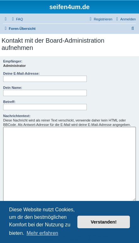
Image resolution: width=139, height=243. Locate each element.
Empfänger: (12, 61)
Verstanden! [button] (104, 221)
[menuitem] (16, 19)
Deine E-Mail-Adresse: (21, 73)
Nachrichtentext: (17, 116)
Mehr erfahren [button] (42, 233)
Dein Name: (12, 87)
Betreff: (9, 102)
